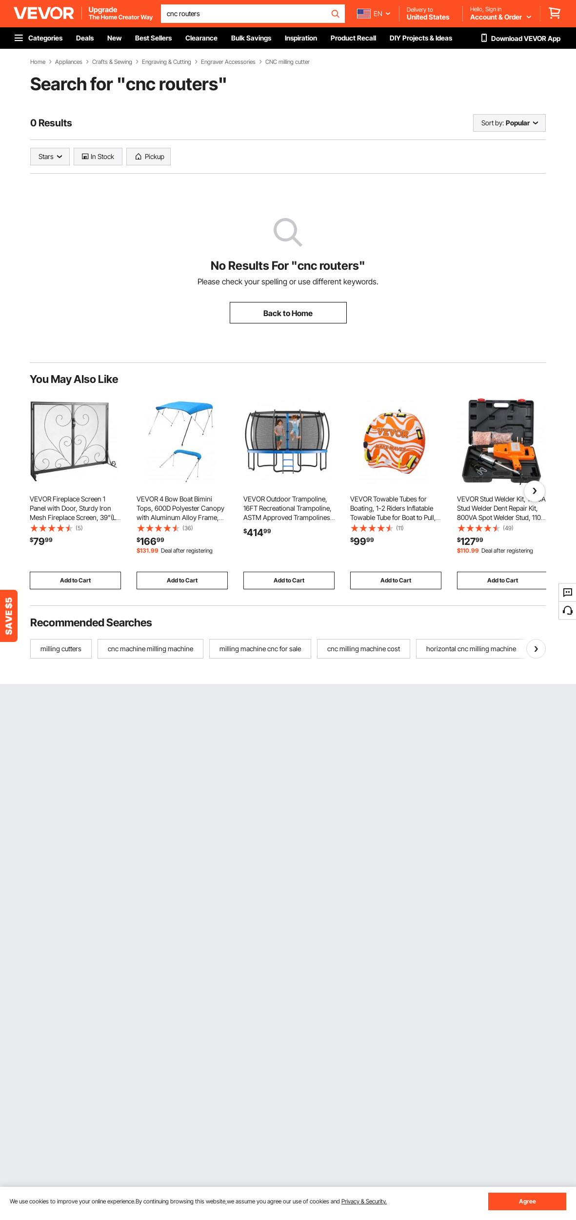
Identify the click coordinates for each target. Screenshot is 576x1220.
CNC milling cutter (287, 62)
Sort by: (492, 123)
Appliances (68, 62)
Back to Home (288, 313)
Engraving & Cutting (166, 62)
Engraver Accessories (228, 62)
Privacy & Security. (364, 1201)
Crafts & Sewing (112, 62)
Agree (527, 1201)
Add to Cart (75, 580)
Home (37, 62)
